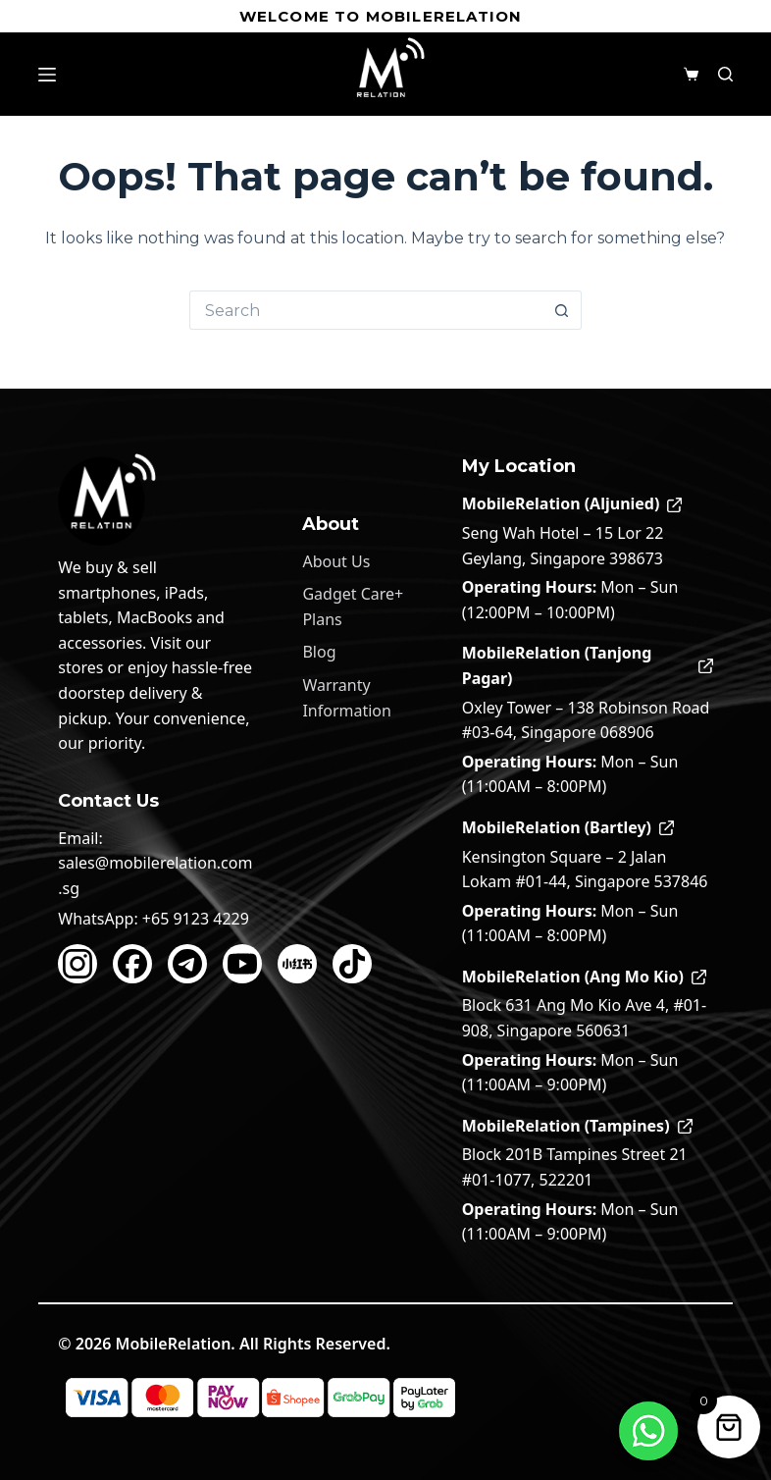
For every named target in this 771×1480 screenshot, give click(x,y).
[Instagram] (77, 963)
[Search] (725, 74)
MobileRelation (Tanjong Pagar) (587, 665)
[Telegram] (187, 963)
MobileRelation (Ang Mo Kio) (584, 976)
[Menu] (47, 74)
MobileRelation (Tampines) (577, 1125)
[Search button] (562, 310)
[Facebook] (132, 963)
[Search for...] (365, 310)
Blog (318, 651)
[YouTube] (242, 963)
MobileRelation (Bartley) (568, 827)
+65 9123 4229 (195, 918)
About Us (336, 561)
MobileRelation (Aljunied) (572, 503)
